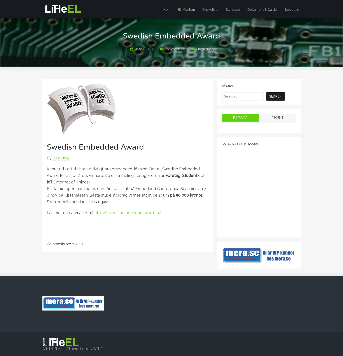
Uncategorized (206, 49)
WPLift (97, 349)
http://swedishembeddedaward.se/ (127, 212)
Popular (240, 117)
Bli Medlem (186, 10)
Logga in (292, 10)
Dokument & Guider (262, 10)
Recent (277, 117)
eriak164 (61, 158)
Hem (166, 10)
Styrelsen (233, 10)
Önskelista (210, 10)
